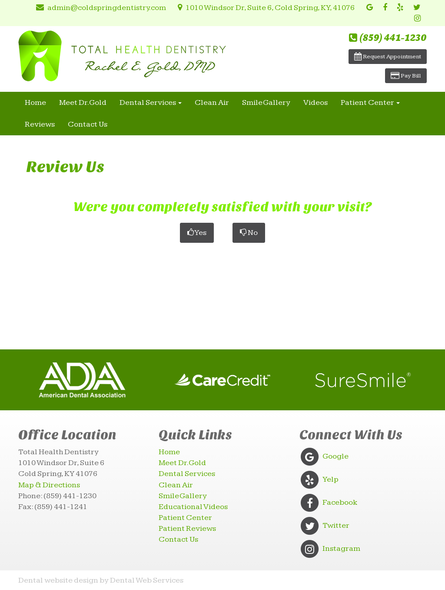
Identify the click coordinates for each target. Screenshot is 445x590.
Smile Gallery (266, 102)
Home (35, 102)
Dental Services (151, 102)
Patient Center (370, 102)
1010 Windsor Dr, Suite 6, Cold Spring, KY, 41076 (264, 7)
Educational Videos (193, 506)
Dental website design (58, 580)
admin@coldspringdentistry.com (99, 7)
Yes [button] (196, 232)
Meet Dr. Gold (82, 102)
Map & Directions (49, 484)
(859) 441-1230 (388, 38)
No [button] (249, 232)
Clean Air (212, 102)
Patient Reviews (187, 528)
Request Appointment (387, 56)
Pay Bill (406, 75)
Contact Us (87, 124)
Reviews (40, 124)
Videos (315, 102)
